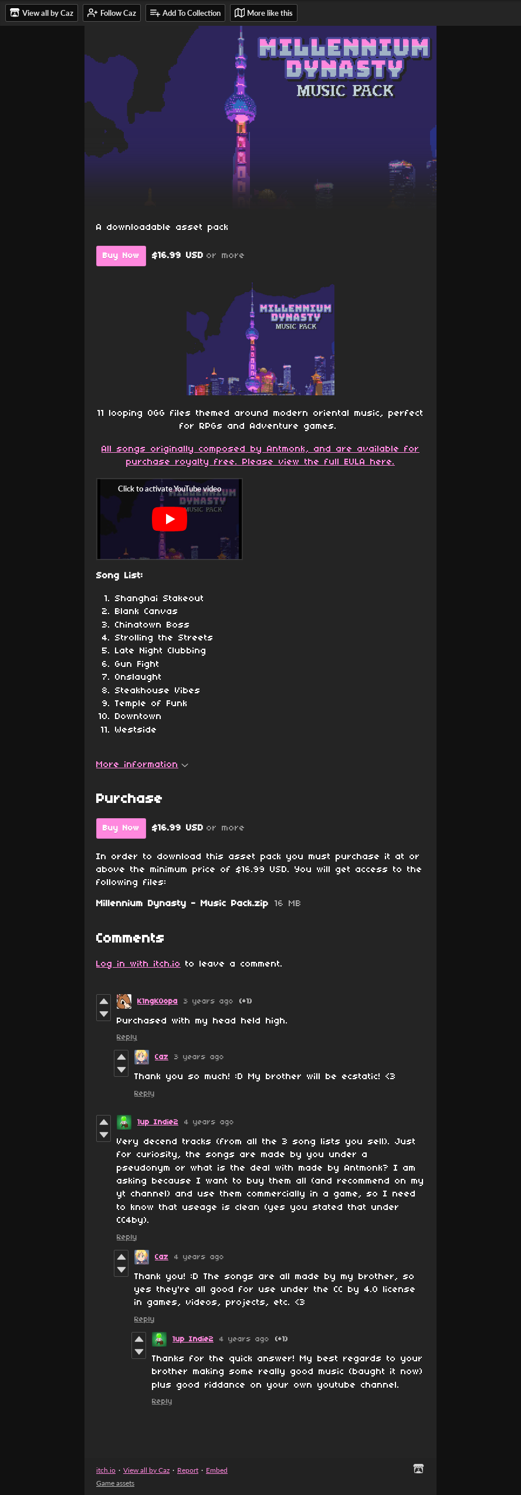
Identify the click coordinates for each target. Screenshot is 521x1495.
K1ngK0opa (157, 1001)
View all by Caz (146, 1470)
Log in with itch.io (138, 964)
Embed (217, 1470)
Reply (127, 1037)
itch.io (106, 1470)
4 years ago (209, 1122)
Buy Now (121, 256)
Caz (161, 1057)
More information (142, 764)
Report (187, 1470)
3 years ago (209, 1001)
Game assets (115, 1483)
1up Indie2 (157, 1122)
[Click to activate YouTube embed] (169, 519)
